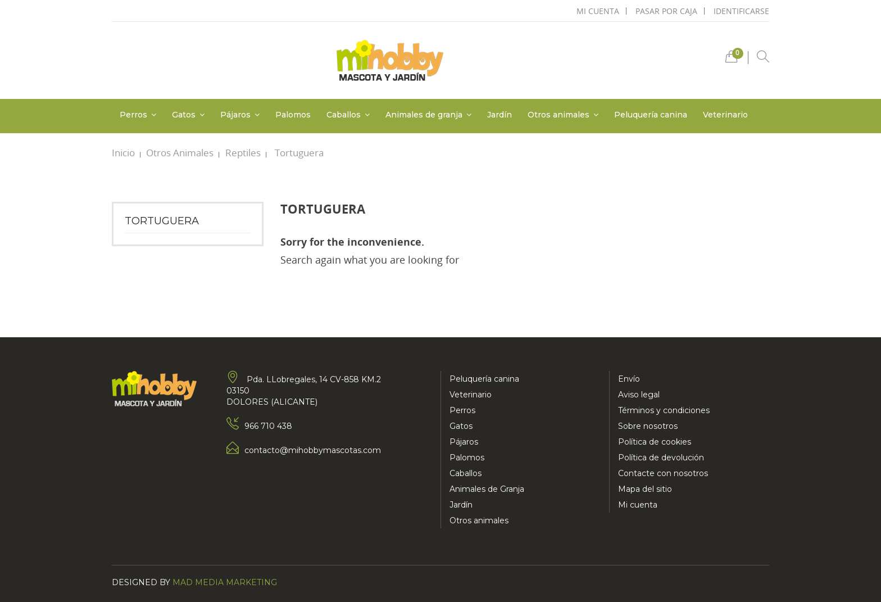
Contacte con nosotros (663, 473)
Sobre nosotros (648, 426)
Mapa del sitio (645, 489)
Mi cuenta (637, 505)
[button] (731, 59)
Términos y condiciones (664, 410)
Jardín (461, 505)
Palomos (466, 457)
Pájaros (463, 442)
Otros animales (478, 520)
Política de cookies (654, 442)
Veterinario (470, 395)
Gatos (461, 426)
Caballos (465, 473)
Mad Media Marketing (224, 582)
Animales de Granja (486, 489)
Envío (629, 379)
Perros (462, 410)
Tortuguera (162, 221)
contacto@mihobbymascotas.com (312, 450)
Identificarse (741, 11)
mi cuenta (597, 11)
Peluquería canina (484, 379)
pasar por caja (666, 11)
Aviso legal (639, 395)
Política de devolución (661, 457)
